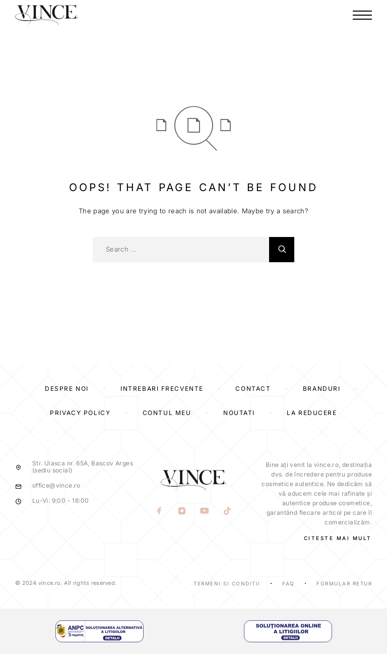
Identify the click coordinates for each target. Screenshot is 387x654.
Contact (253, 388)
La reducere (312, 413)
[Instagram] (182, 511)
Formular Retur (344, 583)
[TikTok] (227, 511)
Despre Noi (67, 388)
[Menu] (362, 15)
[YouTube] (205, 511)
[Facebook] (159, 511)
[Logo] (46, 15)
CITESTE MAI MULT (338, 538)
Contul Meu (167, 413)
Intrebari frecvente (162, 388)
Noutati (239, 413)
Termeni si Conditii (227, 583)
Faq (288, 583)
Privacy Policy (80, 413)
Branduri (321, 388)
